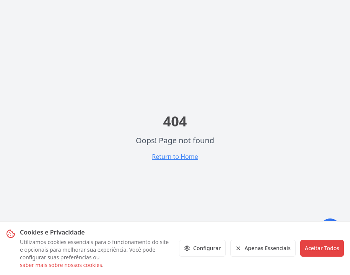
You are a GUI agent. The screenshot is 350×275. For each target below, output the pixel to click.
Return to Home (175, 156)
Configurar (202, 248)
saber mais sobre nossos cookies (61, 265)
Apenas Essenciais (263, 248)
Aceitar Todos (322, 248)
